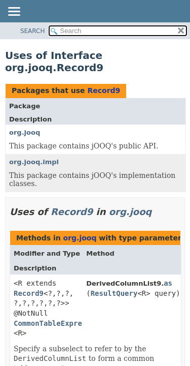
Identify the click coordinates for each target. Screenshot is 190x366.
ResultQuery (114, 293)
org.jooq (24, 132)
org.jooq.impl (34, 162)
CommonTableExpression (58, 323)
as (168, 283)
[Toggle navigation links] (13, 12)
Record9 (103, 90)
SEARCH (32, 31)
